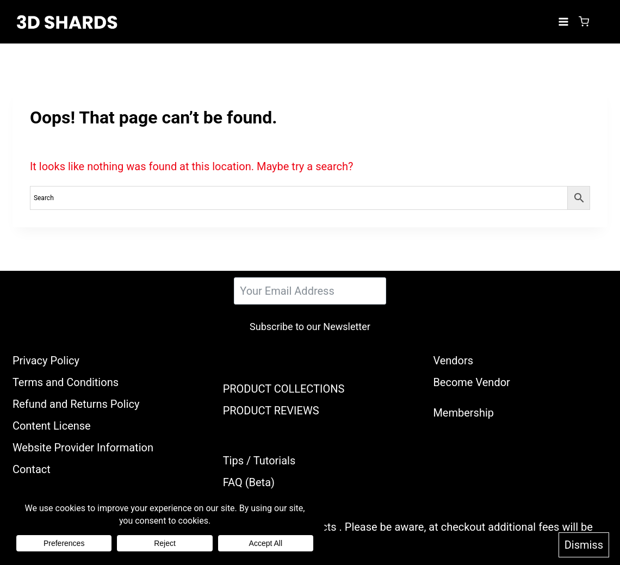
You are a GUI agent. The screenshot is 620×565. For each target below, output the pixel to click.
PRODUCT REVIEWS (271, 410)
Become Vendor (471, 382)
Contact (32, 469)
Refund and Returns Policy (76, 404)
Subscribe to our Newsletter (310, 326)
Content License (52, 425)
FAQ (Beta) (249, 482)
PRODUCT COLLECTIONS (284, 388)
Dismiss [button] (584, 544)
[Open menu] (563, 21)
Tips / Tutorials (259, 460)
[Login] (600, 22)
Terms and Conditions (66, 382)
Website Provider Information (83, 447)
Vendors (453, 360)
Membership (463, 412)
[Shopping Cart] (584, 21)
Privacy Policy (46, 360)
